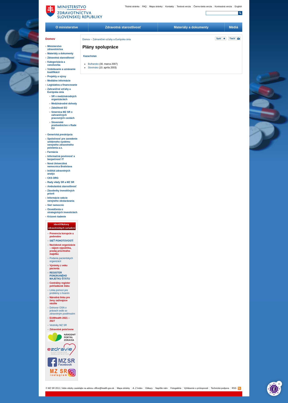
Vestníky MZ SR (58, 325)
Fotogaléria (175, 388)
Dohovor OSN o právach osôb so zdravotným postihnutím (62, 310)
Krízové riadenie (56, 216)
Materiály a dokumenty (191, 27)
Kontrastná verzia (223, 6)
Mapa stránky (155, 6)
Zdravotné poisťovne (62, 329)
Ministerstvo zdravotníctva (55, 48)
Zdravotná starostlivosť (123, 27)
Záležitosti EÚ (59, 107)
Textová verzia (184, 6)
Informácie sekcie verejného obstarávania (60, 199)
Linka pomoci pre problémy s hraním (59, 292)
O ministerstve (67, 27)
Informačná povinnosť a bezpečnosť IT (61, 158)
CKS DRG (52, 178)
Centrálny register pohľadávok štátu (60, 284)
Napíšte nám (161, 388)
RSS (234, 388)
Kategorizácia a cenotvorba (56, 63)
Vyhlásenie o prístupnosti (196, 388)
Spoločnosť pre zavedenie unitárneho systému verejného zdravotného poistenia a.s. (62, 143)
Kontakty (169, 6)
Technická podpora (220, 388)
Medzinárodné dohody (64, 103)
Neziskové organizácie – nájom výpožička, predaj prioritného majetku (62, 249)
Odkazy (149, 388)
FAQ (144, 6)
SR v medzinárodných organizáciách (63, 98)
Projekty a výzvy (56, 76)
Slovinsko (93, 67)
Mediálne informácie (58, 80)
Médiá (233, 27)
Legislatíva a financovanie (62, 84)
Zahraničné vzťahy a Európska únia (59, 91)
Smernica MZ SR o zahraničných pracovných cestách (62, 115)
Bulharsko (93, 64)
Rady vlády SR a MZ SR (60, 182)
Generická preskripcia (59, 134)
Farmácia (52, 152)
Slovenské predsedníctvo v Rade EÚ (63, 125)
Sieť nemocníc (55, 205)
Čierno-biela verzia (203, 6)
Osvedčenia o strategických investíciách (62, 211)
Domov (86, 39)
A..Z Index (137, 388)
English (238, 6)
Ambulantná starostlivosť (62, 186)
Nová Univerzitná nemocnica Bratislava (59, 165)
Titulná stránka (132, 6)
